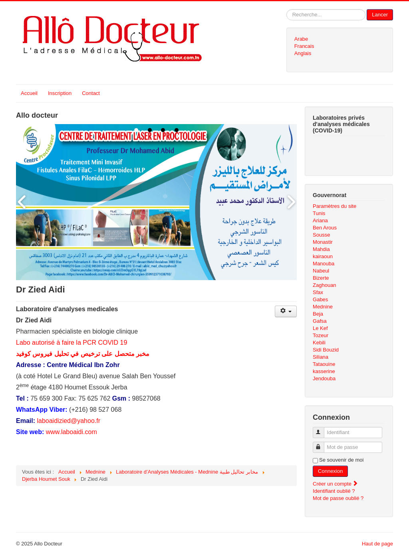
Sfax (318, 292)
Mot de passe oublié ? (338, 498)
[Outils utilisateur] (286, 311)
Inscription (59, 93)
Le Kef (320, 328)
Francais (304, 46)
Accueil (29, 93)
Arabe (301, 39)
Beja (318, 314)
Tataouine (324, 364)
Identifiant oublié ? (334, 491)
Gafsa (320, 321)
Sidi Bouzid (326, 350)
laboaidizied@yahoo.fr (68, 420)
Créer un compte (335, 484)
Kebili (319, 343)
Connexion (330, 471)
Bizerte (321, 278)
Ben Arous (325, 228)
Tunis (319, 213)
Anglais (303, 53)
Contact (91, 93)
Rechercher (286, 9)
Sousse (321, 235)
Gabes (320, 299)
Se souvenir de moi (341, 460)
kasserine (324, 371)
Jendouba (324, 378)
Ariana (320, 220)
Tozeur (320, 335)
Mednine (323, 307)
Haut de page (377, 544)
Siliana (320, 357)
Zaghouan (324, 285)
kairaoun (323, 256)
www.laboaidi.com (71, 432)
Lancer (380, 15)
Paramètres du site (334, 206)
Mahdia (321, 249)
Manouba (323, 264)
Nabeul (321, 271)
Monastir (323, 242)
